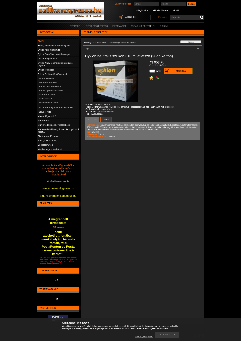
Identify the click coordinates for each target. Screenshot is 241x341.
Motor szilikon (46, 78)
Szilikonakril (45, 98)
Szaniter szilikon (47, 94)
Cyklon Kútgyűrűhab (47, 58)
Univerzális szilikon (49, 102)
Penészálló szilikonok (50, 86)
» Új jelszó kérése (160, 10)
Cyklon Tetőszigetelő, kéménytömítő (55, 107)
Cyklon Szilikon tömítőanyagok (108, 43)
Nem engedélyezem (144, 336)
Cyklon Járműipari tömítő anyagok (54, 54)
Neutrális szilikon (48, 82)
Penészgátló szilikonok (51, 90)
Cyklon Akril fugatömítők (49, 50)
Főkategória (89, 43)
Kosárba (181, 71)
